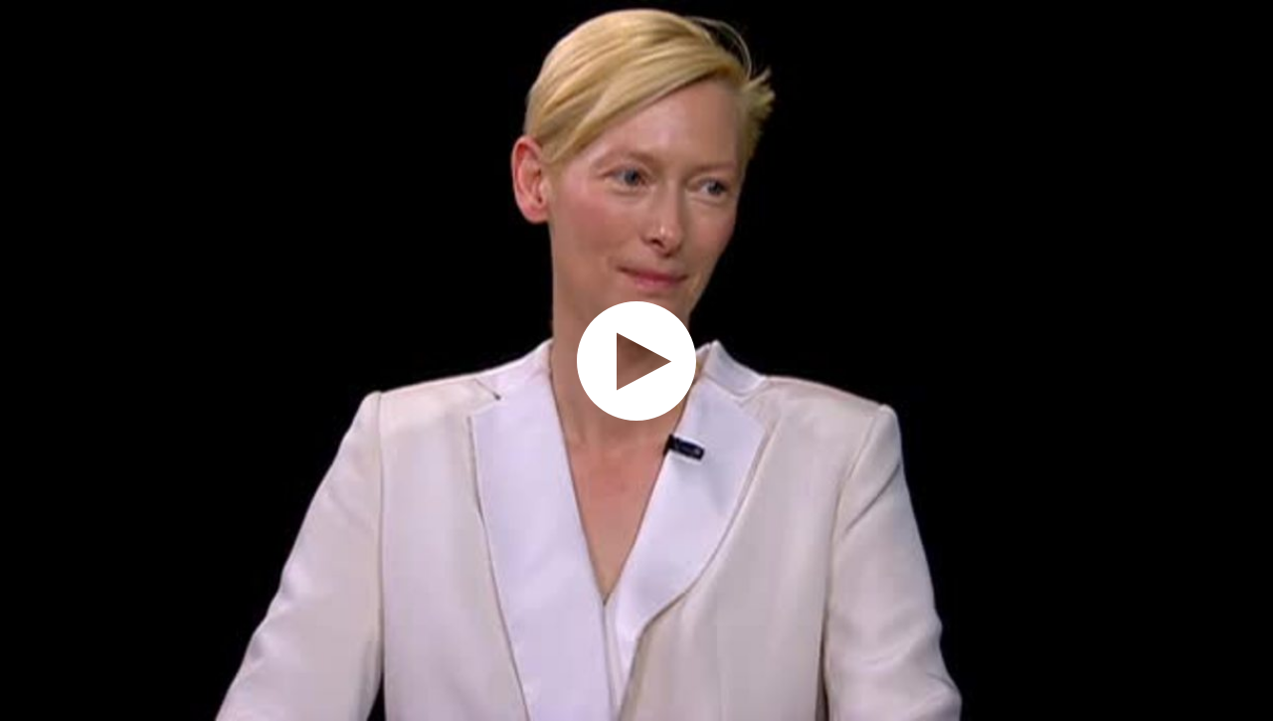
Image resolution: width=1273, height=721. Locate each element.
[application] (636, 360)
